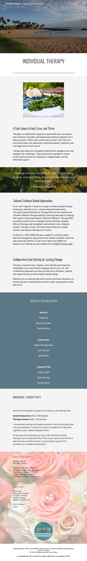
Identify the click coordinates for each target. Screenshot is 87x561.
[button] (3, 3)
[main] (43, 61)
